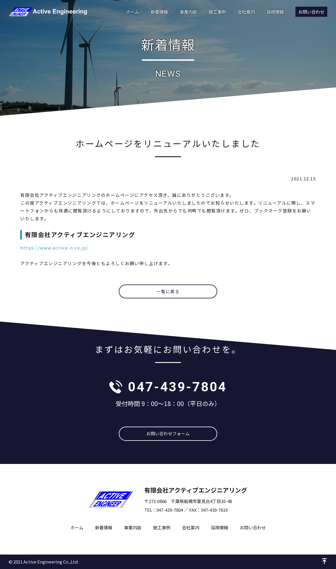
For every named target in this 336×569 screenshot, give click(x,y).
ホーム (132, 12)
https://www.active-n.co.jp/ (54, 248)
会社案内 (246, 12)
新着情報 (159, 12)
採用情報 (275, 12)
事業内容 (188, 12)
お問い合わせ (311, 12)
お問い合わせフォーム (168, 434)
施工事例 (217, 12)
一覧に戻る (168, 292)
